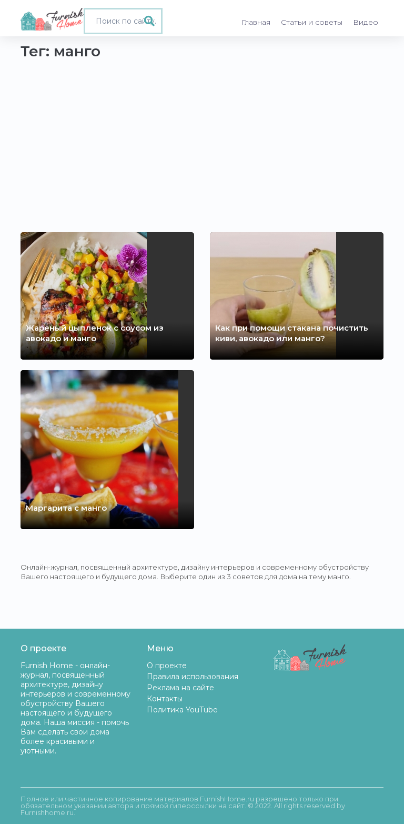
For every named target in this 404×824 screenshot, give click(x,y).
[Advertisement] (202, 137)
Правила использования (192, 676)
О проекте (167, 665)
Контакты (165, 698)
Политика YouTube (182, 709)
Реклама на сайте (180, 687)
